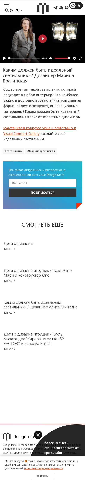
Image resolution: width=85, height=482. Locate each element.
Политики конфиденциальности (43, 468)
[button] (38, 435)
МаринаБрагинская (42, 151)
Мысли (10, 249)
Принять (42, 475)
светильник (14, 151)
